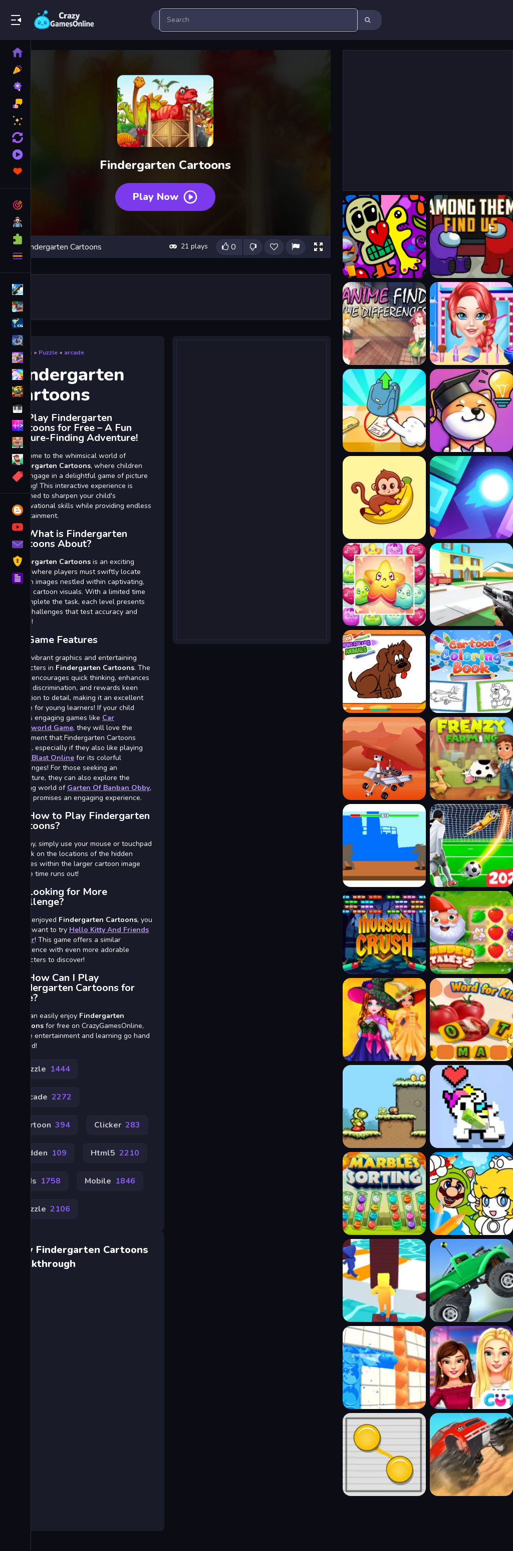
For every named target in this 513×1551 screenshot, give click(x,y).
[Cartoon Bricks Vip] (471, 497)
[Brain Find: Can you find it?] (471, 410)
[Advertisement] (251, 489)
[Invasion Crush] (384, 932)
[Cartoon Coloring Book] (384, 671)
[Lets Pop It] (384, 1367)
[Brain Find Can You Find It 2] (384, 410)
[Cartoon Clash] (471, 584)
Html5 (115, 1153)
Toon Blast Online (43, 757)
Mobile (110, 1181)
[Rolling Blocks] (471, 1106)
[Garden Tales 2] (471, 932)
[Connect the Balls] (384, 1454)
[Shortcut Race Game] (384, 1280)
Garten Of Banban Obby (108, 787)
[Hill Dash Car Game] (471, 1280)
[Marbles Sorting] (384, 1193)
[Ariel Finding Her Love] (471, 323)
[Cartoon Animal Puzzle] (384, 497)
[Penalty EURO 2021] (471, 845)
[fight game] (384, 845)
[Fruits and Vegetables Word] (471, 1019)
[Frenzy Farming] (471, 758)
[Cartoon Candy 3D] (384, 584)
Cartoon (45, 1125)
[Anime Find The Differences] (384, 323)
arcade (74, 352)
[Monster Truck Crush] (471, 1454)
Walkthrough (44, 1263)
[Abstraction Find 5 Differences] (384, 236)
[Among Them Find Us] (471, 236)
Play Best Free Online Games (64, 20)
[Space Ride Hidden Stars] (384, 758)
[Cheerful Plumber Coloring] (471, 1193)
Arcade (46, 1097)
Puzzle (48, 352)
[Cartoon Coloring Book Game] (471, 671)
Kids (40, 1181)
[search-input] (258, 20)
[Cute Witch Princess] (384, 1019)
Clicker (117, 1125)
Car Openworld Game (63, 722)
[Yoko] (384, 1106)
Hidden (43, 1153)
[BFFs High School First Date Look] (471, 1367)
